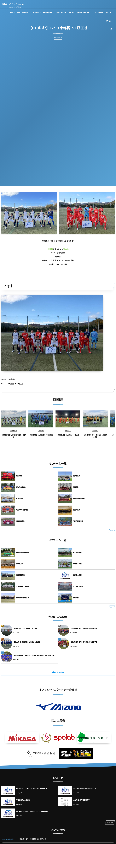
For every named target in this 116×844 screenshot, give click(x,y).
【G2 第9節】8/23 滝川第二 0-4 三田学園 (83, 642)
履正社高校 (19, 498)
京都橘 (50, 248)
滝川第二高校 (77, 564)
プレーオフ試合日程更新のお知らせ (84, 789)
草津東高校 (19, 564)
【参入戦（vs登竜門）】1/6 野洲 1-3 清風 (26, 642)
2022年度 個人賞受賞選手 (81, 800)
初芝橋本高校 (77, 575)
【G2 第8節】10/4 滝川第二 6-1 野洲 (25, 628)
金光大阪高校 (77, 552)
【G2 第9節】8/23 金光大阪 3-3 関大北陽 (83, 628)
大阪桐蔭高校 (20, 521)
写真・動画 (59, 672)
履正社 (66, 248)
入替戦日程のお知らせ (23, 800)
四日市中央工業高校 (22, 586)
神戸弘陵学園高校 (79, 498)
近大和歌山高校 (78, 586)
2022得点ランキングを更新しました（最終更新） (32, 811)
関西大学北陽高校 (22, 510)
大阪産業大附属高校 (22, 552)
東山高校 (19, 476)
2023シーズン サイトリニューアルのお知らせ (31, 789)
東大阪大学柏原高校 (22, 598)
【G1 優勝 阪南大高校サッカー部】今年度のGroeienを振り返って (35, 655)
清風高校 (76, 598)
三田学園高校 (20, 575)
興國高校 (76, 487)
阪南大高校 (76, 510)
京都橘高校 (76, 476)
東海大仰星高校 (21, 487)
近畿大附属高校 (78, 521)
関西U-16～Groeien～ (15, 4)
